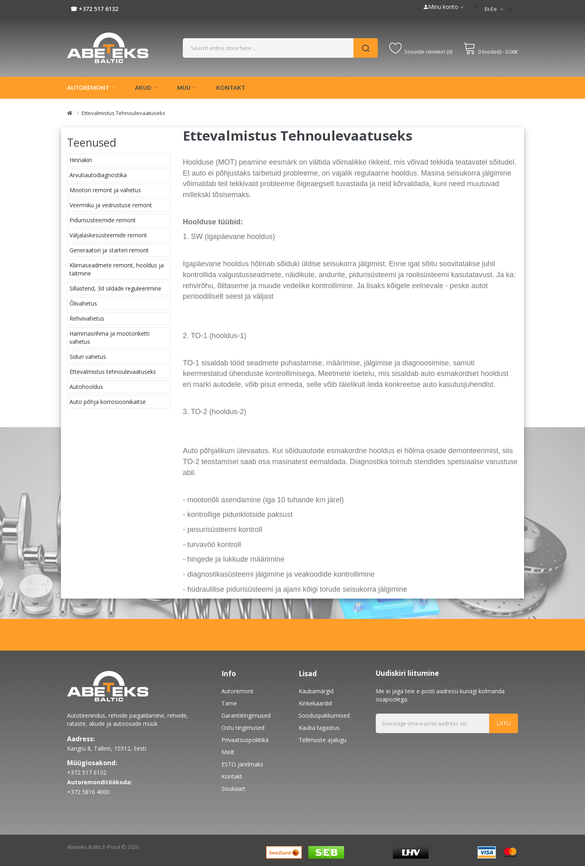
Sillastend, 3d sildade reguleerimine (115, 288)
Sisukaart (233, 788)
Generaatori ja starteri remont (109, 250)
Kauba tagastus (319, 727)
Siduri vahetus (87, 356)
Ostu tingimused (242, 727)
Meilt (227, 752)
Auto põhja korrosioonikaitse (107, 402)
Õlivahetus (83, 303)
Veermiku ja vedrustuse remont (110, 205)
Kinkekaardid (315, 703)
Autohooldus (86, 387)
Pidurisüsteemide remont (102, 220)
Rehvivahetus (86, 318)
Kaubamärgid (316, 691)
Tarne (229, 703)
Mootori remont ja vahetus (105, 190)
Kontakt (231, 776)
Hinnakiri (80, 160)
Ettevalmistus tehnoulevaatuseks (123, 113)
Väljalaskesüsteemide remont (108, 235)
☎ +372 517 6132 (94, 9)
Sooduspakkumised (324, 715)
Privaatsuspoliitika (245, 740)
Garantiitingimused (246, 715)
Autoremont (237, 691)
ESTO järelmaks (242, 764)
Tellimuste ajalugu (323, 740)
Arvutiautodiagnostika (98, 175)
